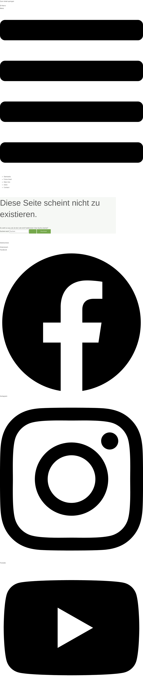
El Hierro (3, 6)
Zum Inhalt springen (7, 1)
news (5, 185)
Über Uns (7, 182)
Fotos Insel (8, 179)
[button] (71, 90)
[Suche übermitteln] (32, 231)
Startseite (7, 177)
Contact (6, 187)
